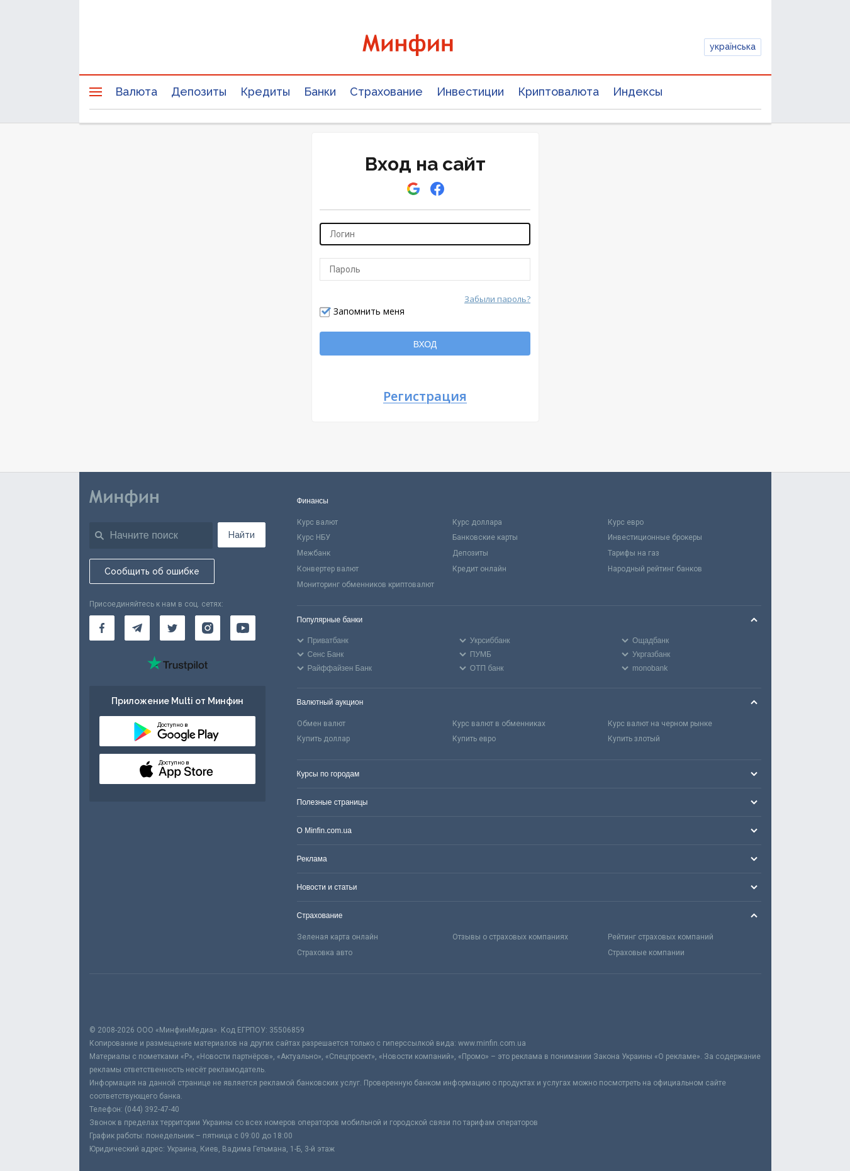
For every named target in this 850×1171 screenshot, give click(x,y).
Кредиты (265, 91)
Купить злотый (634, 738)
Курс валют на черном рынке (660, 723)
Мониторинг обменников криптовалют (365, 584)
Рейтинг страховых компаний (660, 937)
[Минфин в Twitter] (172, 628)
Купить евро (474, 738)
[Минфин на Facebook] (102, 628)
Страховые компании (646, 952)
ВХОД (425, 344)
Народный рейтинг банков (655, 568)
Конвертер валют (328, 568)
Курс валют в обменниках (498, 723)
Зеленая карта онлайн (337, 937)
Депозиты (198, 91)
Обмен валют (321, 723)
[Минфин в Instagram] (207, 628)
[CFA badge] (117, 999)
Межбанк (313, 553)
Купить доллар (323, 738)
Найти (241, 535)
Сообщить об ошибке (151, 571)
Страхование (386, 91)
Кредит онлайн (479, 568)
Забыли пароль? (497, 299)
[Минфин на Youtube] (242, 628)
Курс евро (626, 522)
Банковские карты (485, 537)
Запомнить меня (369, 311)
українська (733, 47)
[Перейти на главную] (425, 47)
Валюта (136, 91)
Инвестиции (470, 91)
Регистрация (425, 396)
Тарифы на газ (633, 553)
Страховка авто (324, 952)
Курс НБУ (313, 537)
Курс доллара (477, 522)
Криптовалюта (558, 91)
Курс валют (317, 522)
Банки (320, 91)
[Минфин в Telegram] (137, 628)
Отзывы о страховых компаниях (510, 937)
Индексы (638, 91)
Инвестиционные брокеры (655, 537)
